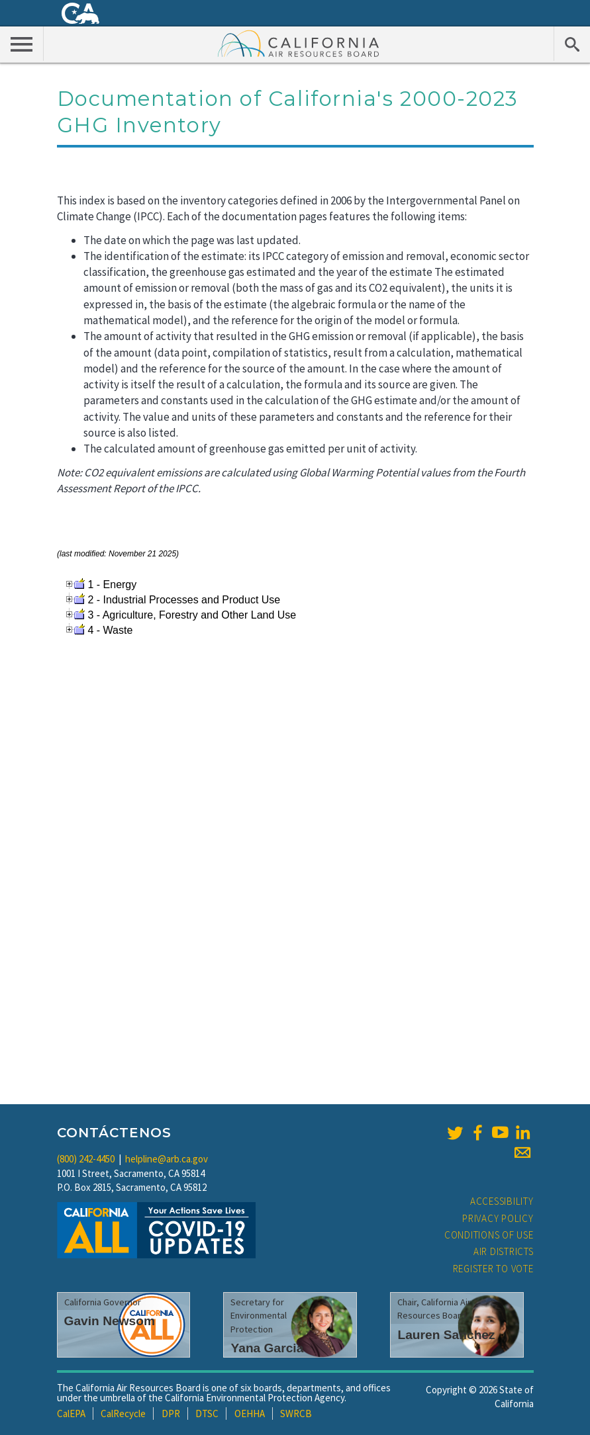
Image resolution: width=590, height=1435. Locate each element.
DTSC (207, 1413)
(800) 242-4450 (86, 1158)
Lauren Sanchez (446, 1335)
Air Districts (503, 1251)
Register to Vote (493, 1268)
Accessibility (502, 1201)
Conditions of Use (489, 1235)
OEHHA (249, 1413)
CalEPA (71, 1413)
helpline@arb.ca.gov (166, 1158)
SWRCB (296, 1413)
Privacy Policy (498, 1218)
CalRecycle (123, 1413)
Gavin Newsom (110, 1321)
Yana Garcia (266, 1348)
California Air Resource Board (298, 43)
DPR (171, 1413)
